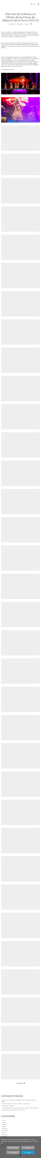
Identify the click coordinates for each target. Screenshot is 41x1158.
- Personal (4, 1135)
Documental (20, 24)
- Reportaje (4, 1128)
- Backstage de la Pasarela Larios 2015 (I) (13, 1110)
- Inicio (3, 1120)
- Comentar (27, 24)
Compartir (20, 1083)
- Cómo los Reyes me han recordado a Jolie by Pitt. (15, 1103)
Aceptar (27, 1152)
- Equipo (3, 1126)
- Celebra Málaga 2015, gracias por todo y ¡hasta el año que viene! (20, 1108)
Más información (13, 1148)
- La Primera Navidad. (7, 1106)
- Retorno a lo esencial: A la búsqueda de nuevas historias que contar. (18, 1100)
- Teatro (3, 1132)
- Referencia (4, 1130)
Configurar (28, 1148)
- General (3, 1122)
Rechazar (13, 1152)
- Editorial (4, 1124)
